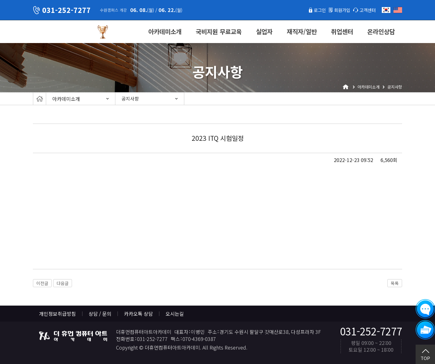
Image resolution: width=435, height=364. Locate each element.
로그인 (314, 10)
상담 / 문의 (100, 313)
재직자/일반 (302, 31)
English (397, 10)
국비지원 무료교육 (219, 31)
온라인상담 (381, 31)
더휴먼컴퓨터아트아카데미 (62, 32)
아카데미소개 (165, 31)
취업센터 (342, 31)
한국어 (386, 10)
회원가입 (338, 10)
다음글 (63, 283)
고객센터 (366, 10)
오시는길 (175, 313)
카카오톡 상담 (138, 313)
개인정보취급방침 (57, 313)
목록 (395, 283)
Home (39, 99)
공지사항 (130, 98)
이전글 (42, 283)
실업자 (264, 31)
